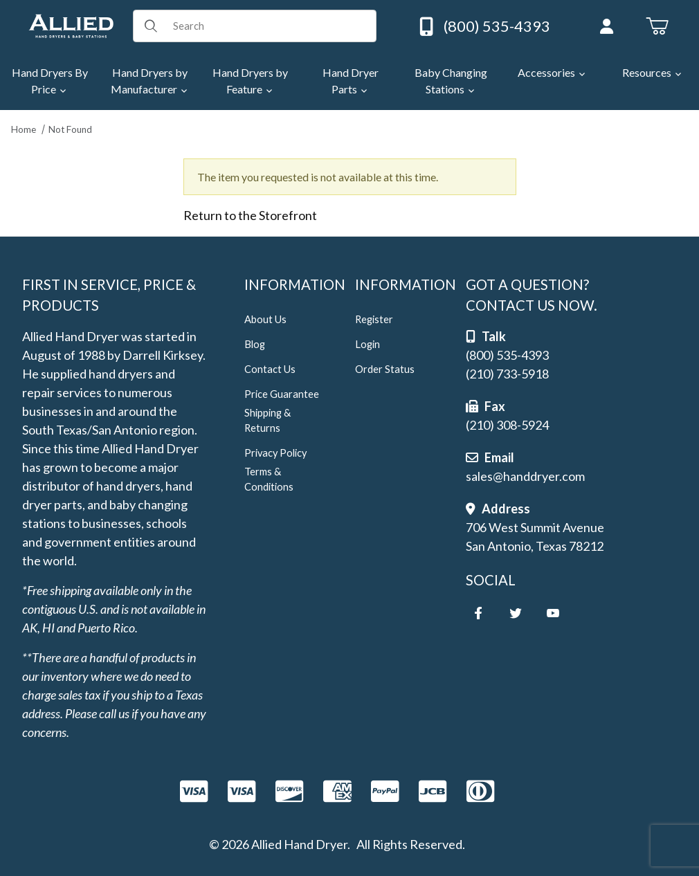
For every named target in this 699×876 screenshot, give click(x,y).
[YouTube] (553, 613)
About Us (265, 319)
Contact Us (270, 369)
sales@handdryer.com (525, 476)
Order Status (385, 369)
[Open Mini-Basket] (657, 26)
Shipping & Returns (267, 420)
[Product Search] (269, 25)
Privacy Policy (275, 453)
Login (367, 344)
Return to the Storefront (250, 215)
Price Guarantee (281, 394)
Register (374, 319)
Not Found (70, 129)
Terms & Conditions (268, 479)
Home (23, 129)
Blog (254, 344)
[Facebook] (478, 613)
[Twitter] (515, 613)
